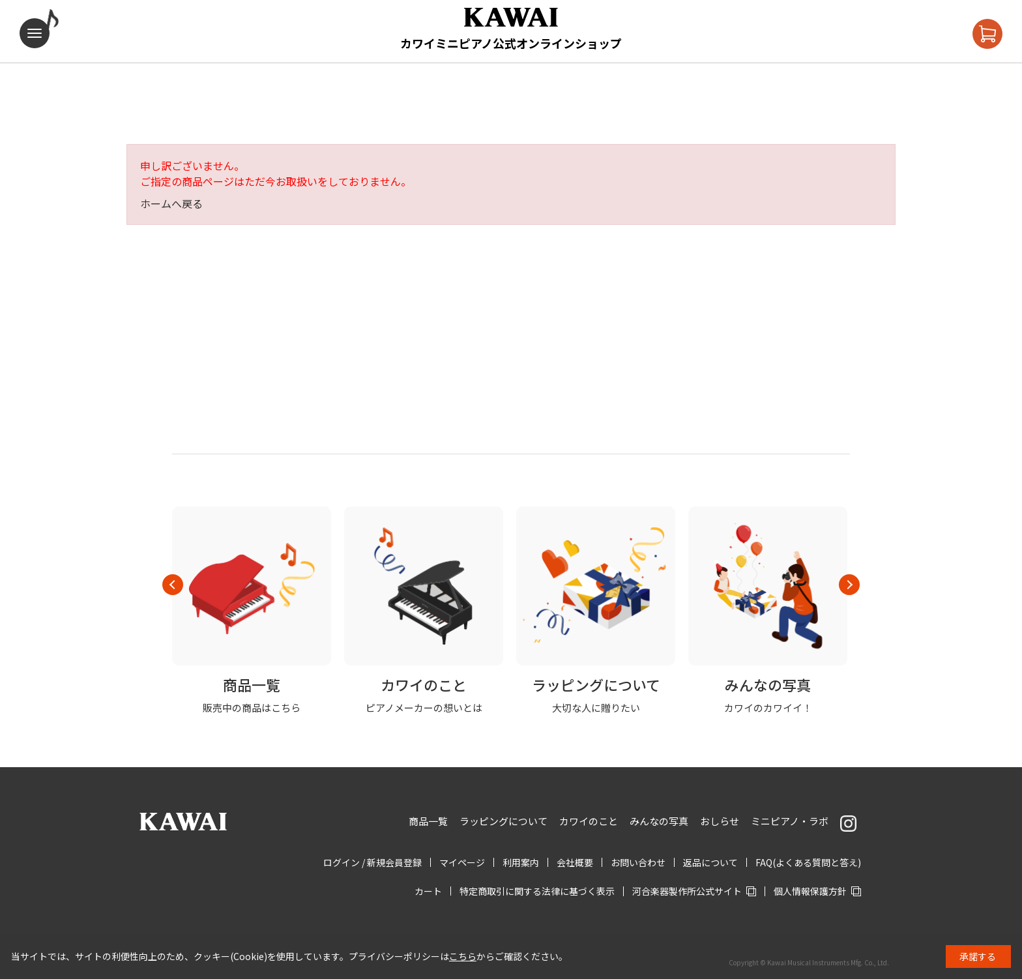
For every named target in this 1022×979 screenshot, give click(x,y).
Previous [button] (172, 584)
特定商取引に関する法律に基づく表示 (537, 891)
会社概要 (575, 862)
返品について (710, 862)
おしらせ (719, 821)
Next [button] (849, 584)
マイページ (462, 862)
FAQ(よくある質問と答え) (808, 862)
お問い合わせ (638, 862)
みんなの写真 (659, 821)
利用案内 (521, 862)
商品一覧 (428, 821)
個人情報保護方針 (810, 891)
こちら (462, 956)
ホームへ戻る (171, 203)
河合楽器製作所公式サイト (687, 891)
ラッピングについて (504, 821)
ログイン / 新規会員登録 (372, 862)
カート (428, 891)
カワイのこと (588, 821)
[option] (251, 610)
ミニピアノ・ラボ (789, 821)
